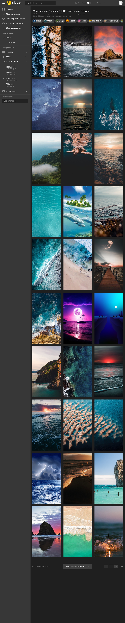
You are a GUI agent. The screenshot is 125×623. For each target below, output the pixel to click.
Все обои (7, 9)
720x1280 (10, 84)
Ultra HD (7, 52)
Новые (8, 38)
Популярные (11, 42)
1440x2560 (10, 73)
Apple (6, 57)
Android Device (10, 61)
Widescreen (9, 91)
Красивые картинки (12, 23)
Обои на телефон (11, 14)
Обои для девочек (11, 28)
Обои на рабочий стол (13, 18)
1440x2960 (10, 67)
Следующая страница (77, 566)
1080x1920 (18, 78)
